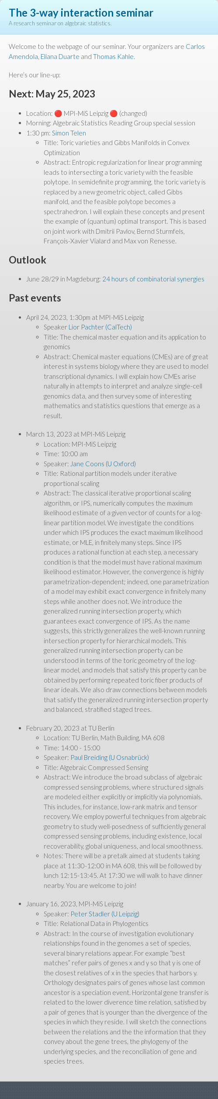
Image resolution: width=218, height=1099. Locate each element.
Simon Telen (69, 133)
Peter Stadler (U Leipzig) (104, 914)
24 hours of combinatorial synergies (153, 279)
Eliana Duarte (60, 56)
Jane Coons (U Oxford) (103, 464)
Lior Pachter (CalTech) (100, 327)
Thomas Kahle (113, 56)
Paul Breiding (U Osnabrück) (109, 757)
